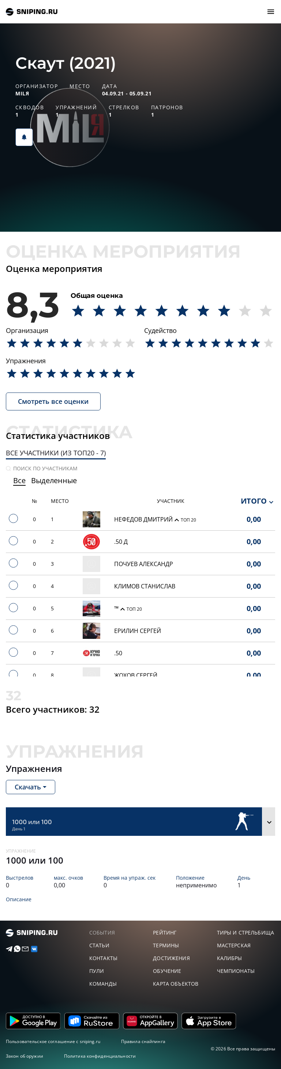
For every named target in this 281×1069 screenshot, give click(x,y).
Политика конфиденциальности (100, 1056)
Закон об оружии (24, 1056)
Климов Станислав (144, 586)
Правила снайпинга (143, 1041)
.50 (118, 653)
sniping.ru (31, 12)
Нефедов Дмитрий (144, 519)
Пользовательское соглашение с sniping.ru (53, 1041)
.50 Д (121, 542)
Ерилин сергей (137, 631)
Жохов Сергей (135, 675)
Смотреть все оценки (53, 401)
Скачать (28, 786)
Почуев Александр (143, 564)
